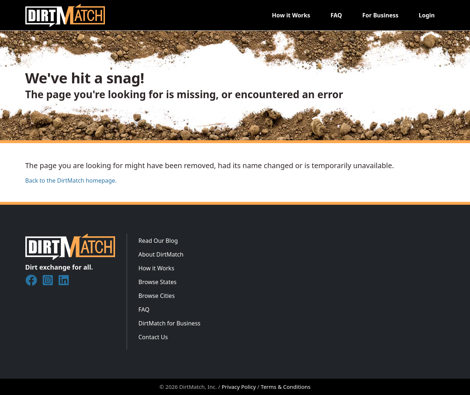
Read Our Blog (158, 241)
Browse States (158, 282)
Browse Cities (157, 296)
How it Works (291, 15)
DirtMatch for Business (169, 323)
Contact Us (153, 337)
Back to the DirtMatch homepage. (71, 180)
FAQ (336, 15)
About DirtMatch (161, 254)
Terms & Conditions (286, 386)
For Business (380, 15)
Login (427, 15)
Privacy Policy (239, 386)
